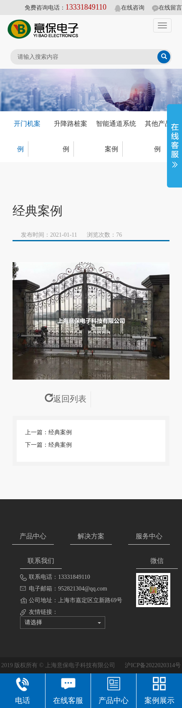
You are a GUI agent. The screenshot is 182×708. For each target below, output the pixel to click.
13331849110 (86, 7)
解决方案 (91, 536)
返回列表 (65, 398)
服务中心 (149, 536)
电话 (22, 689)
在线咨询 (129, 8)
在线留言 (167, 8)
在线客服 (68, 689)
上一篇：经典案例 (48, 432)
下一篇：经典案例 (48, 445)
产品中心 (33, 536)
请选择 (63, 622)
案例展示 (159, 689)
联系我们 (41, 560)
